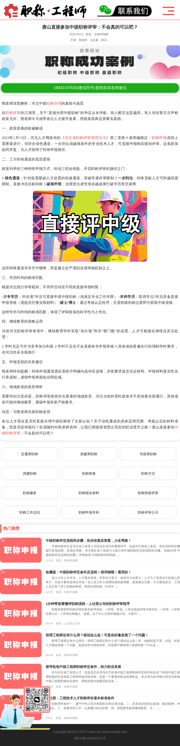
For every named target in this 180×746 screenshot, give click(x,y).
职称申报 (159, 138)
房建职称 (30, 473)
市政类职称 (148, 454)
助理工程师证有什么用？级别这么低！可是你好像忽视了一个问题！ (97, 635)
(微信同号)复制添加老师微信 (89, 88)
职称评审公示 (148, 512)
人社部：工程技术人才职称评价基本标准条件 (80, 698)
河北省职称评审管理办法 (85, 138)
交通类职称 (29, 454)
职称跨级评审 (148, 493)
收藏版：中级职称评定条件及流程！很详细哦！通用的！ (88, 572)
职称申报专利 (89, 512)
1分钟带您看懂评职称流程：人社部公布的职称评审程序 (88, 604)
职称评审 (13, 113)
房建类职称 (88, 454)
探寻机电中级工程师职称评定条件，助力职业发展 (83, 667)
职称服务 (30, 493)
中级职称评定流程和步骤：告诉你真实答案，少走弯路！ (88, 540)
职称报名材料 (89, 493)
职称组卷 (89, 473)
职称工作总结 (29, 512)
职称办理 (54, 103)
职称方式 (148, 473)
